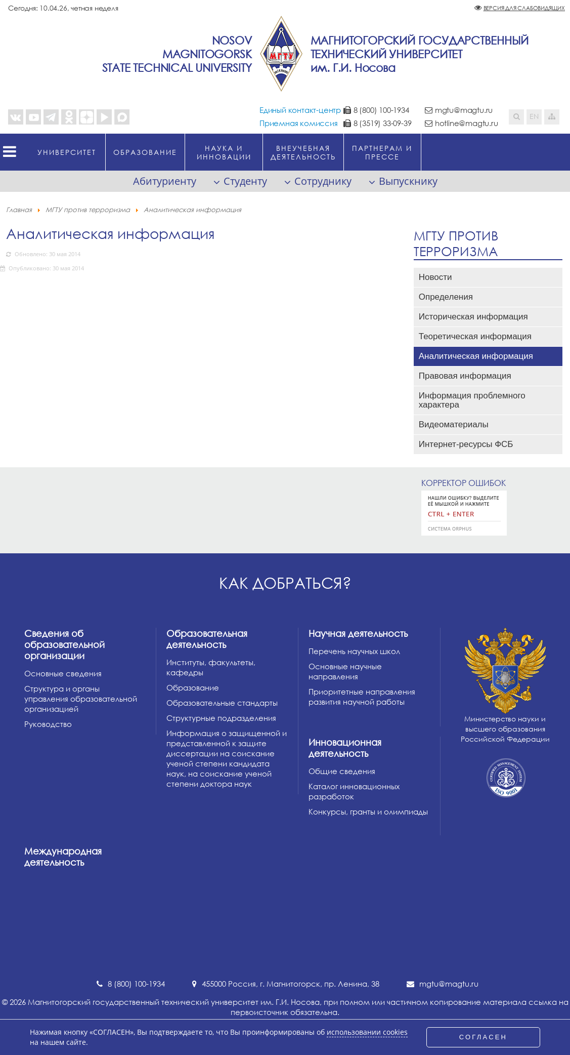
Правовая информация (465, 376)
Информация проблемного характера (472, 400)
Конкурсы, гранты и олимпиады (368, 811)
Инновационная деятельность (345, 748)
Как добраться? (285, 583)
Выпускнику (408, 181)
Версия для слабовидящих (524, 8)
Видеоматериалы (454, 424)
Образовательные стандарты (222, 702)
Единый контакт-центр (300, 109)
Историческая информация (473, 316)
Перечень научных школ (354, 651)
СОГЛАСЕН (483, 1037)
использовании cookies (367, 1032)
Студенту (245, 181)
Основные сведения (63, 673)
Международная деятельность (63, 856)
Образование (192, 687)
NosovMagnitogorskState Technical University (177, 53)
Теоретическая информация (475, 336)
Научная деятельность (358, 633)
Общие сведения (342, 771)
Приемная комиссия (298, 123)
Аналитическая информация (476, 356)
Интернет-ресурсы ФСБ (466, 444)
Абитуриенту (164, 181)
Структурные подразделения (221, 717)
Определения (446, 297)
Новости (435, 277)
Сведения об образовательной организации (64, 644)
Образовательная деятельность (206, 639)
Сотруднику (323, 181)
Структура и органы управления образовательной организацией (80, 698)
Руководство (48, 723)
